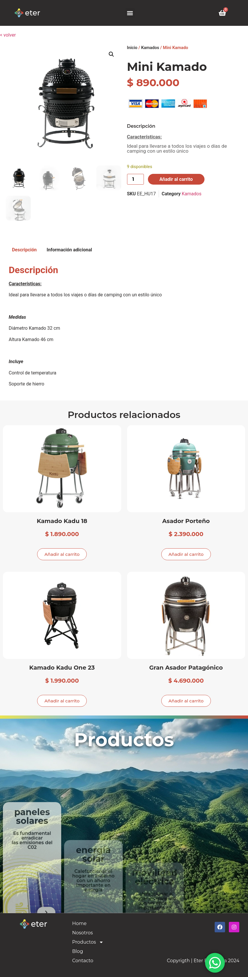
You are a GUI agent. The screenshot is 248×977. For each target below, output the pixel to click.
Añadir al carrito (176, 179)
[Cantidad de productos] (135, 179)
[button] (130, 13)
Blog (77, 951)
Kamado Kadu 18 (62, 520)
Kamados (150, 47)
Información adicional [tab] (69, 250)
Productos (88, 942)
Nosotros (82, 932)
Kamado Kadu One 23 (62, 667)
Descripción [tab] (24, 250)
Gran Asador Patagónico (186, 667)
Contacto (82, 960)
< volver (8, 35)
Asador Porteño (186, 520)
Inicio (132, 47)
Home (79, 923)
